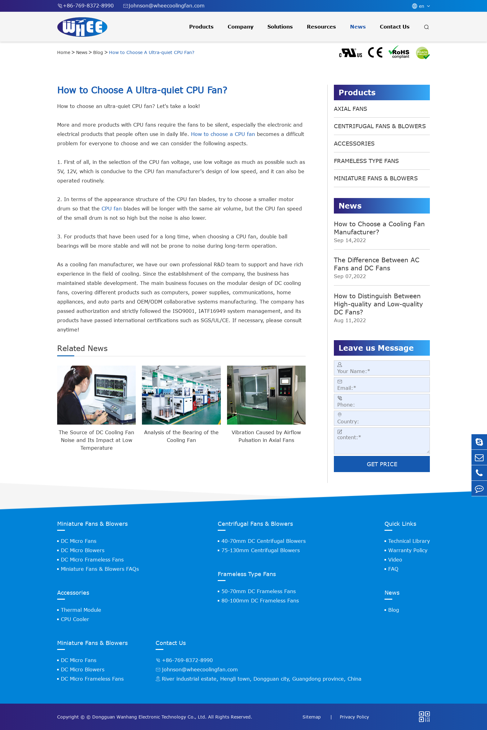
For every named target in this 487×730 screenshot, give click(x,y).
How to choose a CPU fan (223, 134)
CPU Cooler (75, 619)
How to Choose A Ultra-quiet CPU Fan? (151, 52)
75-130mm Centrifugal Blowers (260, 550)
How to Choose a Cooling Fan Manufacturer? (379, 228)
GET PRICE (382, 464)
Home (63, 52)
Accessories (354, 143)
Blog (98, 52)
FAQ (393, 569)
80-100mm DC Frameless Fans (260, 600)
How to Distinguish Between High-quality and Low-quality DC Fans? (378, 304)
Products (201, 26)
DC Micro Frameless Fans (92, 559)
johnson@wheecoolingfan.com (164, 6)
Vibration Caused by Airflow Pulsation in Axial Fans (266, 436)
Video (395, 559)
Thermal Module (81, 610)
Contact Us (395, 26)
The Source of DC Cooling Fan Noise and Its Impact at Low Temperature (96, 440)
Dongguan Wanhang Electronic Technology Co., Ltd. (149, 716)
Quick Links (400, 523)
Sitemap (312, 716)
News (358, 26)
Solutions (280, 26)
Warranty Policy (407, 550)
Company (240, 26)
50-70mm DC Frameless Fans (258, 591)
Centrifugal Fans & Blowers (380, 126)
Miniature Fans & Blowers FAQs (100, 569)
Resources (321, 26)
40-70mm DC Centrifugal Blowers (263, 541)
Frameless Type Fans (366, 160)
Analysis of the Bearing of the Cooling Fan (181, 436)
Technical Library (409, 541)
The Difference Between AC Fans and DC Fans (376, 264)
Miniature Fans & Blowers (376, 178)
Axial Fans (350, 108)
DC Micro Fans (78, 541)
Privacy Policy (354, 716)
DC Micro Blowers (82, 550)
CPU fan (112, 208)
